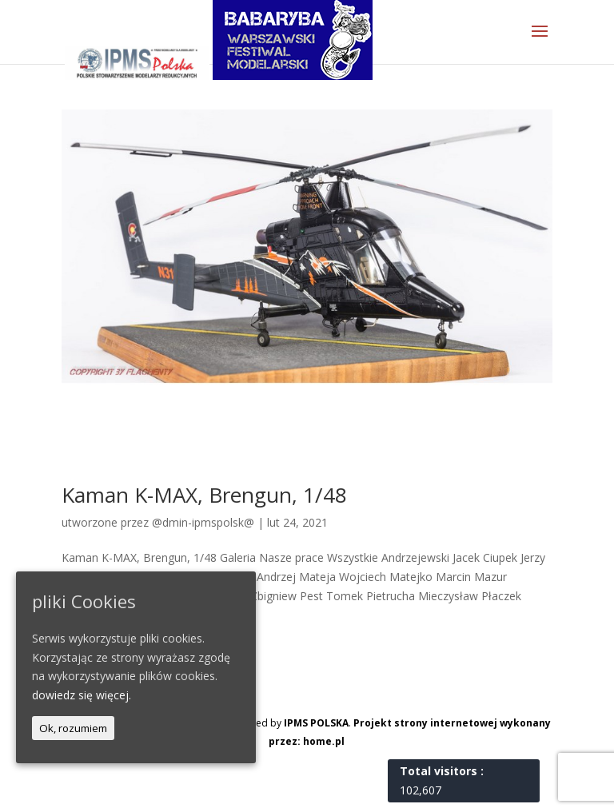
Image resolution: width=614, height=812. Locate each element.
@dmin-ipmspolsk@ (203, 522)
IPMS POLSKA (316, 723)
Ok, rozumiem (73, 728)
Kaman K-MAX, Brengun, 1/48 (204, 494)
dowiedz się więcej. (81, 695)
